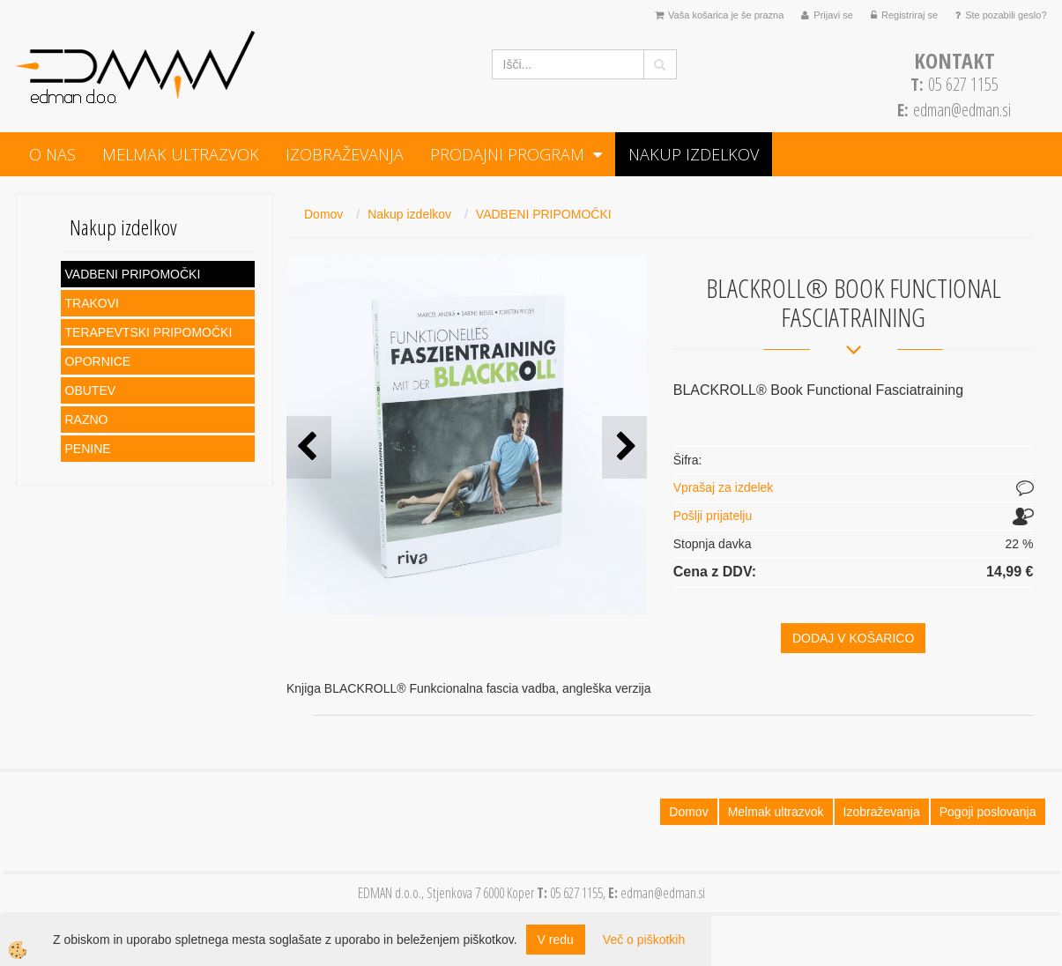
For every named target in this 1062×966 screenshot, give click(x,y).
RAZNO (86, 419)
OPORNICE (98, 361)
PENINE (88, 449)
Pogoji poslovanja (987, 812)
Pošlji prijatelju (712, 516)
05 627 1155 (954, 84)
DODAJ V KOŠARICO (853, 638)
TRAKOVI (92, 303)
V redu (556, 940)
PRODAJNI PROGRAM (507, 154)
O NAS (52, 154)
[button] (624, 447)
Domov (323, 214)
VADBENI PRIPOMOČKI (133, 274)
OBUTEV (90, 390)
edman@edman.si (962, 110)
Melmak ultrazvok (180, 154)
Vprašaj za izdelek (723, 487)
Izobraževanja (345, 154)
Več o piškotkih (644, 940)
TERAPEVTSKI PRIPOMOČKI (149, 332)
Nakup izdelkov (693, 154)
